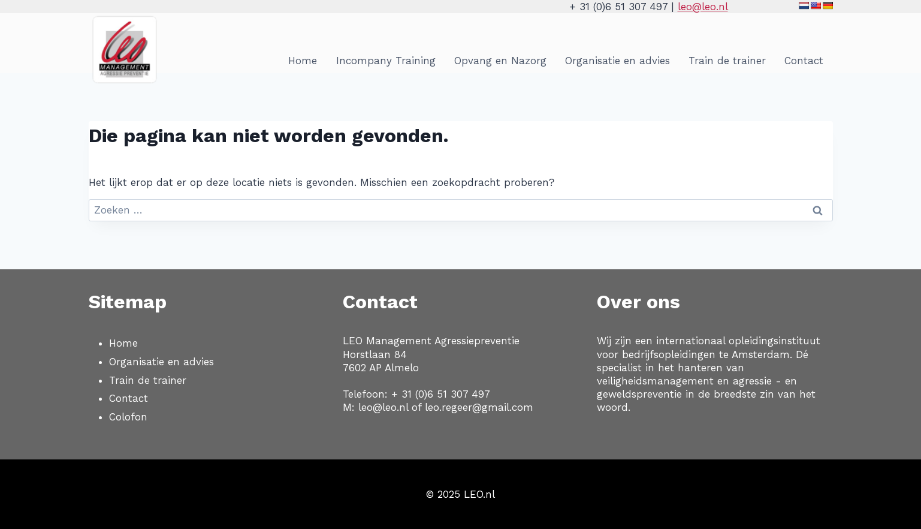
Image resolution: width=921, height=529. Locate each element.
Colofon (128, 417)
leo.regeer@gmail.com (479, 407)
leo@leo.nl (703, 7)
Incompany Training (386, 61)
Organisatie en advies (617, 61)
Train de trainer (727, 61)
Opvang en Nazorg (500, 61)
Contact (803, 61)
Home (302, 61)
